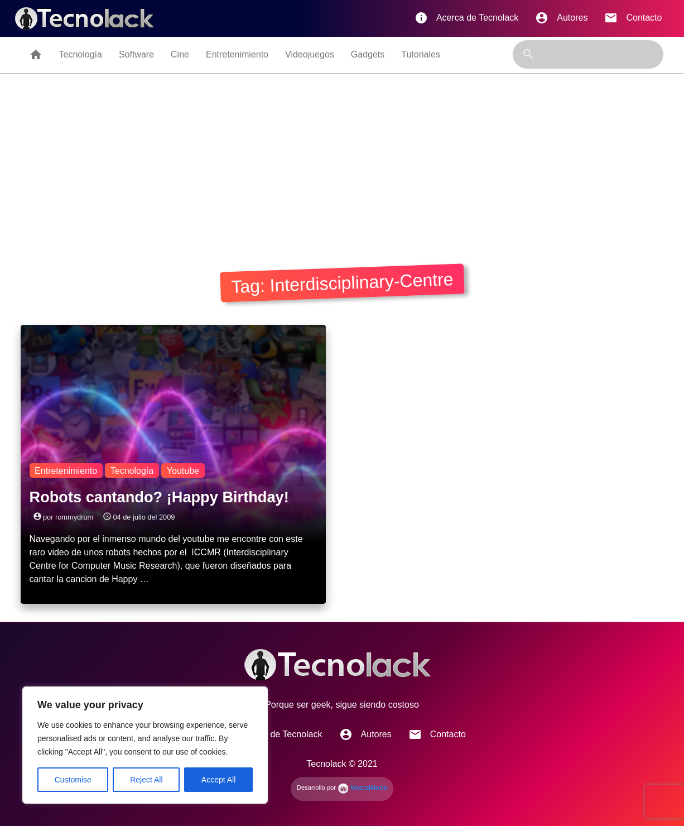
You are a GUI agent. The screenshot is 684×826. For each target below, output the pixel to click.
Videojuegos (309, 54)
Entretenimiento (237, 54)
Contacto (633, 18)
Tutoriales (420, 54)
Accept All (218, 779)
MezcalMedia (362, 787)
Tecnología (80, 54)
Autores (561, 18)
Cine (180, 54)
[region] (145, 745)
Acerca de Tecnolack (466, 18)
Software (136, 54)
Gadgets (367, 54)
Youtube (183, 471)
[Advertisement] (342, 157)
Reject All (146, 779)
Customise (73, 779)
